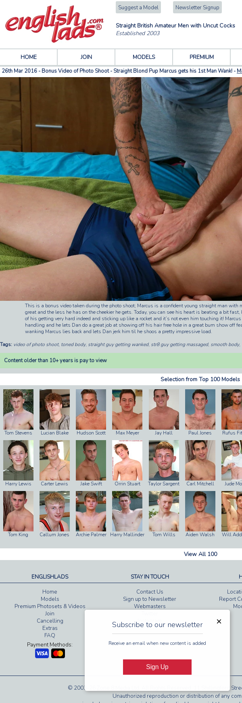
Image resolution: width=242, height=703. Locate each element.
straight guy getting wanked (118, 344)
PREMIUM (202, 57)
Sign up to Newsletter (149, 599)
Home (49, 592)
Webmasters (150, 606)
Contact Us (149, 592)
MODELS (144, 57)
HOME (29, 57)
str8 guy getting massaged (179, 344)
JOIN (86, 57)
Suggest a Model (138, 7)
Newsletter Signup (197, 7)
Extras (50, 628)
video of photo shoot (35, 344)
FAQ (49, 635)
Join (49, 613)
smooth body (225, 344)
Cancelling (50, 621)
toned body (73, 344)
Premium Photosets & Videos (50, 606)
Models (50, 599)
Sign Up (157, 666)
